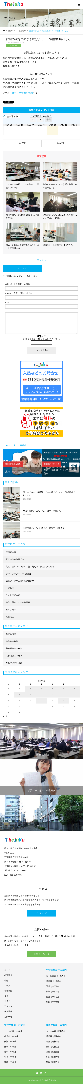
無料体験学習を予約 (22, 92)
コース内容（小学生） (56, 976)
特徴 (6, 980)
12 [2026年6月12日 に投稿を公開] (52, 695)
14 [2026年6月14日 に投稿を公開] (74, 695)
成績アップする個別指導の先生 (20, 581)
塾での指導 (11, 634)
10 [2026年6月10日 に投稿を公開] (30, 695)
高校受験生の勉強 (14, 648)
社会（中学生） (11, 1057)
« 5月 (5, 716)
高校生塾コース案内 (56, 1025)
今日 (48, 119)
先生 (6, 996)
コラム (7, 1001)
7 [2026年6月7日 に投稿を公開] (74, 689)
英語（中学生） (11, 1062)
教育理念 (8, 975)
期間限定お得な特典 (13, 464)
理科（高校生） (53, 1052)
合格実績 (8, 991)
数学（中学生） (11, 1047)
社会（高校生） (53, 1057)
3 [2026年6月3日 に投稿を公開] (30, 689)
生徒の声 (13, 46)
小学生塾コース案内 (56, 970)
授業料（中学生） (12, 1036)
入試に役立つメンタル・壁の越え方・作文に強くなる (30, 567)
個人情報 (8, 1011)
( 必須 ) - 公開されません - (19, 293)
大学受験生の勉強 (14, 656)
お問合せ (8, 1017)
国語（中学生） (11, 1041)
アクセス (8, 1006)
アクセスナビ (41, 913)
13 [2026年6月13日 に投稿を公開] (63, 695)
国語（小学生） (53, 986)
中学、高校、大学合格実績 (18, 602)
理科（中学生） (11, 1052)
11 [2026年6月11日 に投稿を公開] (41, 695)
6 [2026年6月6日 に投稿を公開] (63, 689)
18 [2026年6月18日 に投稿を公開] (41, 701)
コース (7, 986)
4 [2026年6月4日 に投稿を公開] (41, 689)
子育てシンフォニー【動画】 (19, 574)
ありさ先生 (11, 609)
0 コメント (22, 268)
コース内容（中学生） (14, 1031)
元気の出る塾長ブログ (16, 559)
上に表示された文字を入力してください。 (41, 339)
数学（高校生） (53, 1047)
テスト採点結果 (13, 595)
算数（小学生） (53, 992)
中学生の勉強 (12, 641)
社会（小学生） (53, 1002)
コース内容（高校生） (56, 1031)
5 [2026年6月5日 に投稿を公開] (52, 689)
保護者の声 (11, 552)
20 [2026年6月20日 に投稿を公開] (63, 701)
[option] (22, 463)
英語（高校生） (53, 1062)
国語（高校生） (53, 1041)
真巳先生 (10, 617)
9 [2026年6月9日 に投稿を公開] (19, 695)
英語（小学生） (53, 997)
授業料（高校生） (54, 1036)
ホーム (7, 970)
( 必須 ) (17, 284)
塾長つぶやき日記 (14, 663)
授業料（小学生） (54, 981)
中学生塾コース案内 (14, 1025)
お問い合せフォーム (41, 954)
